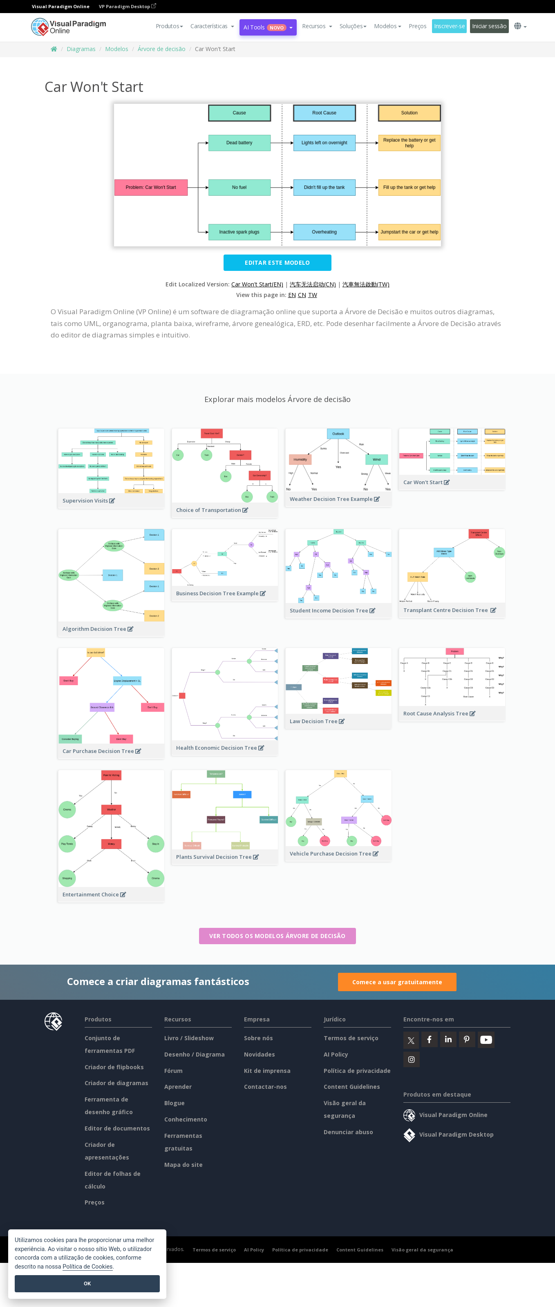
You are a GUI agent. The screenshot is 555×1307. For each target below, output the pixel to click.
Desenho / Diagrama (194, 1054)
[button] (212, 26)
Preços (417, 26)
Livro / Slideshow (189, 1038)
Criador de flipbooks (114, 1067)
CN (302, 295)
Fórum (173, 1071)
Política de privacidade (357, 1071)
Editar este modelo (277, 262)
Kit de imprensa (267, 1071)
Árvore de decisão (162, 49)
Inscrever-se (449, 26)
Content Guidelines (352, 1086)
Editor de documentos (117, 1128)
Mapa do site (183, 1164)
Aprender (178, 1086)
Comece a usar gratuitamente (397, 982)
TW (312, 295)
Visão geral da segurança (422, 1250)
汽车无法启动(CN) (313, 284)
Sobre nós (258, 1038)
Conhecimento (185, 1119)
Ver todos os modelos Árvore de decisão (277, 936)
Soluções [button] (353, 26)
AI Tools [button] (268, 27)
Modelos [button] (387, 26)
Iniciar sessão (489, 26)
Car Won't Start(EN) (257, 284)
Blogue (174, 1103)
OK (87, 1283)
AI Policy (336, 1054)
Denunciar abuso (348, 1132)
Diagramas (81, 49)
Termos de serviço (351, 1038)
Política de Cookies (87, 1266)
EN (292, 295)
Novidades (259, 1054)
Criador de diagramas (116, 1083)
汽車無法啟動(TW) (365, 284)
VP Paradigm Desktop (127, 6)
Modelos (116, 49)
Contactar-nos (265, 1086)
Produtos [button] (170, 26)
